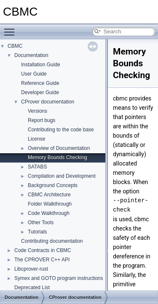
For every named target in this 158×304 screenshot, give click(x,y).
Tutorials (37, 232)
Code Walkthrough (49, 213)
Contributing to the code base (61, 130)
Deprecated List (32, 287)
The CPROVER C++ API (42, 260)
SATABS (37, 167)
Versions (37, 111)
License (36, 139)
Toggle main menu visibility (11, 28)
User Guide (34, 74)
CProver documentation (47, 102)
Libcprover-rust (31, 269)
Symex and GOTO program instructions (58, 278)
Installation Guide (40, 65)
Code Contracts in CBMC (42, 250)
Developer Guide (40, 92)
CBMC (15, 46)
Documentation (31, 55)
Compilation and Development (62, 176)
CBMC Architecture (49, 195)
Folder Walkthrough (50, 204)
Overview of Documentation (59, 148)
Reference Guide (40, 83)
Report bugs (41, 120)
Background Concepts (53, 185)
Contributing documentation (52, 241)
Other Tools (41, 222)
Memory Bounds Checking (57, 157)
